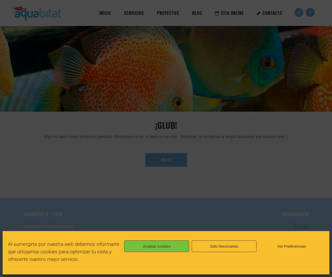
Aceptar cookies (157, 246)
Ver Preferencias (291, 246)
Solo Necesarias (224, 246)
